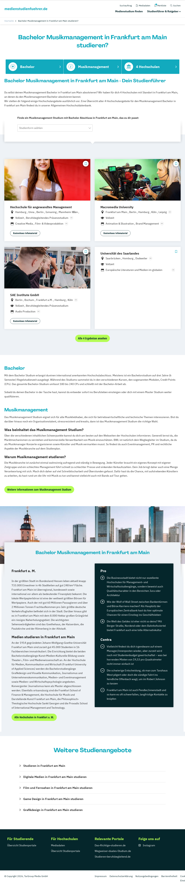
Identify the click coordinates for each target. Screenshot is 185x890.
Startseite (9, 20)
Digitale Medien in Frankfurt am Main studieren (55, 777)
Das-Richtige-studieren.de (110, 845)
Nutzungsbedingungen (146, 876)
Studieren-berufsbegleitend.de (113, 856)
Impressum (101, 876)
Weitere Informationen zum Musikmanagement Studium (39, 489)
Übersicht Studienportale (21, 845)
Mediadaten (58, 845)
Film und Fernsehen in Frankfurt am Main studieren (57, 788)
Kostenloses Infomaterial (25, 233)
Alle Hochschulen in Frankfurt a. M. (34, 717)
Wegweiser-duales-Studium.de (113, 851)
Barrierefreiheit (169, 876)
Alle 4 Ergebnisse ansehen (92, 338)
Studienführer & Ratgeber (162, 11)
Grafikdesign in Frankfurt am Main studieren (53, 810)
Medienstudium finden (129, 11)
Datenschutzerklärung (121, 876)
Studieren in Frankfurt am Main (44, 766)
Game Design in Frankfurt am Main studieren (53, 799)
